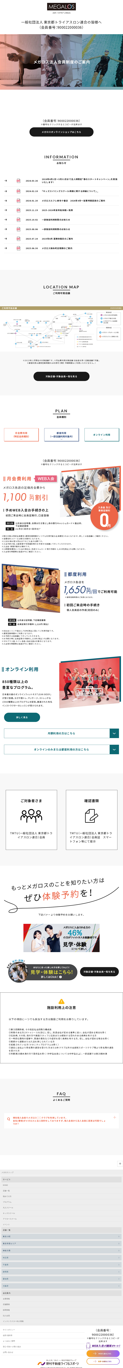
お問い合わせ (8, 1352)
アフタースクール (10, 1219)
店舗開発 (6, 1304)
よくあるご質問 (9, 1341)
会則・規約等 (7, 1335)
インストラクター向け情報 (13, 1321)
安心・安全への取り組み (12, 1347)
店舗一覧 (6, 1191)
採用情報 (6, 1310)
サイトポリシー (9, 1330)
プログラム (7, 1202)
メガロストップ (7, 1172)
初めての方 (7, 1196)
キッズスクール (9, 1213)
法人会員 (6, 1316)
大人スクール (8, 1208)
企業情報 (6, 1299)
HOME (5, 1185)
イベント (6, 1224)
